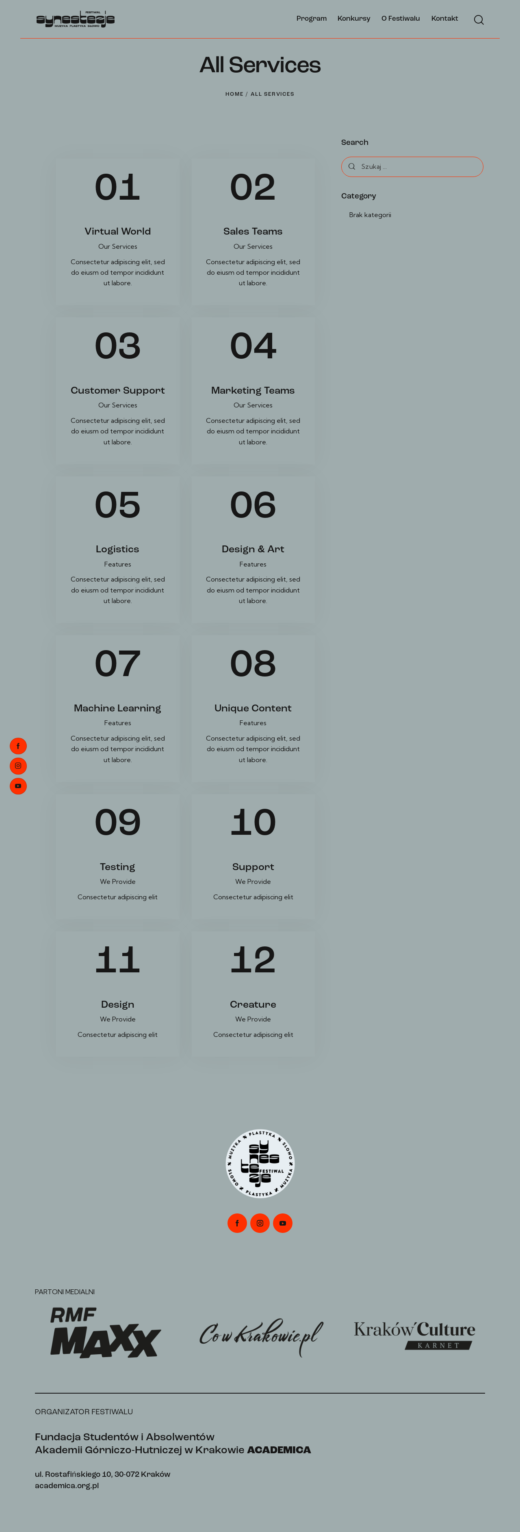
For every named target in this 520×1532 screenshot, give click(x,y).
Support (253, 867)
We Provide (118, 881)
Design (117, 1005)
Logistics (117, 550)
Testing (117, 867)
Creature (253, 1005)
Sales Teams (253, 232)
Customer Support (118, 391)
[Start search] (478, 20)
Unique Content (253, 709)
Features (117, 564)
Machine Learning (117, 709)
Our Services (117, 246)
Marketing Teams (253, 391)
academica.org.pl (67, 1486)
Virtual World (117, 232)
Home (234, 94)
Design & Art (253, 550)
